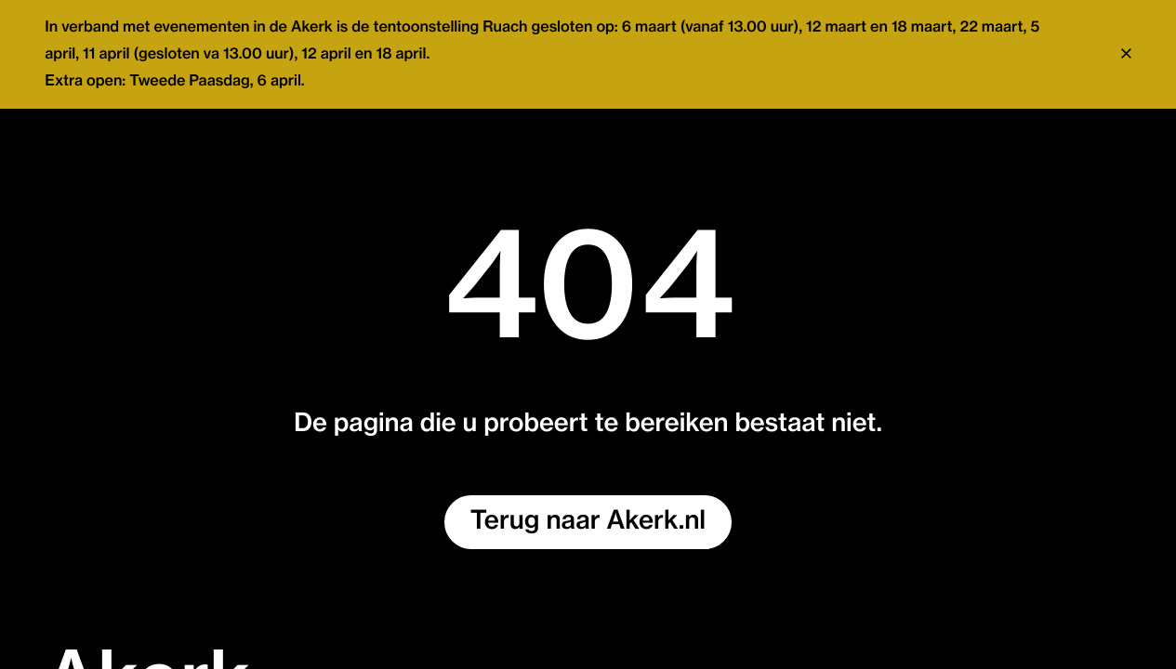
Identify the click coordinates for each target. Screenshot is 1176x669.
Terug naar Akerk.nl (588, 521)
